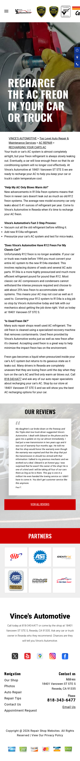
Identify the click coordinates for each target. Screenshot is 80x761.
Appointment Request (20, 710)
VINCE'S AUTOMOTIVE (23, 138)
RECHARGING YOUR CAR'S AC (27, 147)
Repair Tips (12, 698)
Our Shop (11, 680)
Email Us (69, 707)
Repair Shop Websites (45, 730)
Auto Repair (13, 692)
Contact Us (12, 704)
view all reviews (40, 504)
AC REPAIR (45, 142)
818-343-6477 (13, 379)
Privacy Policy (53, 735)
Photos (9, 686)
